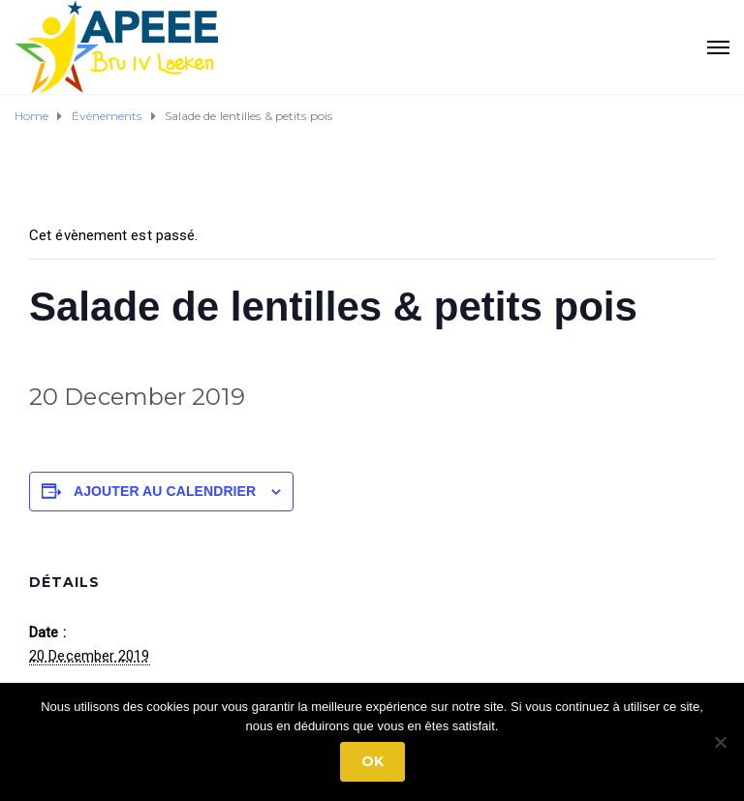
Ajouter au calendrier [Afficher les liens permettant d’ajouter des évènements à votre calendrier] (165, 491)
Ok (372, 761)
